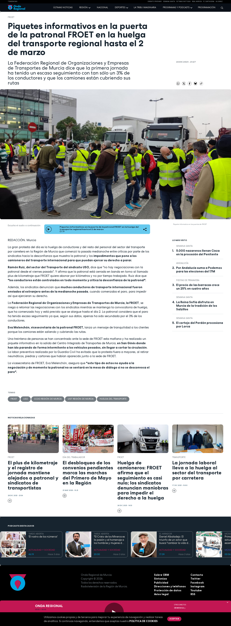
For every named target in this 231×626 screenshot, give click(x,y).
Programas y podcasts (176, 7)
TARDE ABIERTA (36, 533)
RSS (193, 594)
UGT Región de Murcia (80, 398)
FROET (11, 17)
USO (25, 398)
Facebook (197, 582)
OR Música (180, 608)
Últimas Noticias (183, 1)
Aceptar (174, 618)
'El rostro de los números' (43, 536)
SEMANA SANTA (169, 1)
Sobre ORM (161, 574)
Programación (206, 7)
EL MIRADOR (165, 533)
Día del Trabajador (74, 457)
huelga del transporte (113, 398)
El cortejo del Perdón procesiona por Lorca (199, 324)
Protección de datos (167, 590)
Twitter (196, 578)
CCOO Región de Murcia (48, 398)
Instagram (197, 586)
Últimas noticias (63, 7)
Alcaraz (219, 1)
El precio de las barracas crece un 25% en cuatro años (197, 286)
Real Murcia (197, 1)
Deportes (120, 7)
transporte (179, 457)
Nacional (102, 7)
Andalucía (182, 263)
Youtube (196, 590)
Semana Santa (184, 246)
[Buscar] (221, 8)
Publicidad (161, 582)
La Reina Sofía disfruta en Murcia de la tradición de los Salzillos (196, 305)
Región (83, 7)
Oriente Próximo (154, 1)
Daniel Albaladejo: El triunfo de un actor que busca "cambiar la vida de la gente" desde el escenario (174, 540)
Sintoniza (160, 578)
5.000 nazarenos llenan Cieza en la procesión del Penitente (198, 252)
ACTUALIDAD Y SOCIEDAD (42, 549)
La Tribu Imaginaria (145, 7)
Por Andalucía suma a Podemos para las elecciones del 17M (199, 269)
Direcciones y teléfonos (170, 586)
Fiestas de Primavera (187, 280)
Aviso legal (161, 594)
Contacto (197, 574)
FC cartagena (208, 1)
